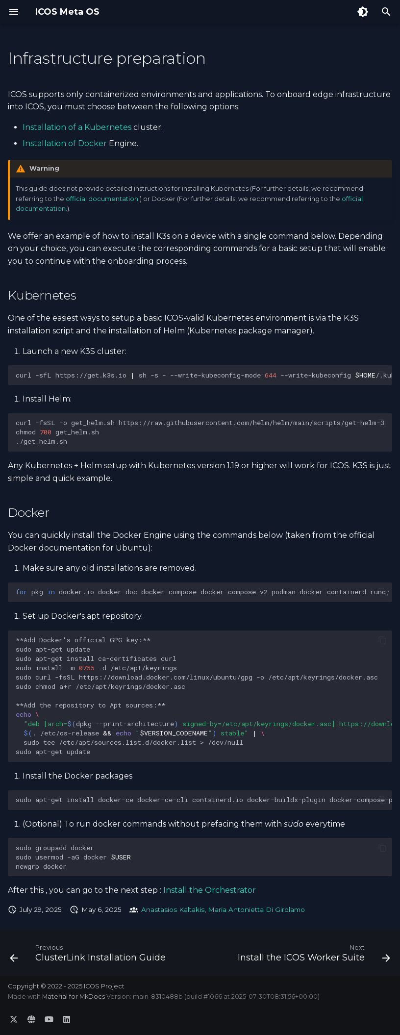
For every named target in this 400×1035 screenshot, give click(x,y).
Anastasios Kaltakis (172, 909)
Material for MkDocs (74, 996)
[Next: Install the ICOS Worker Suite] (312, 955)
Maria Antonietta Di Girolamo (256, 909)
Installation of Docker (65, 143)
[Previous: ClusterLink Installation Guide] (89, 955)
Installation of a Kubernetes (77, 127)
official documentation (102, 198)
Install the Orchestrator (209, 890)
